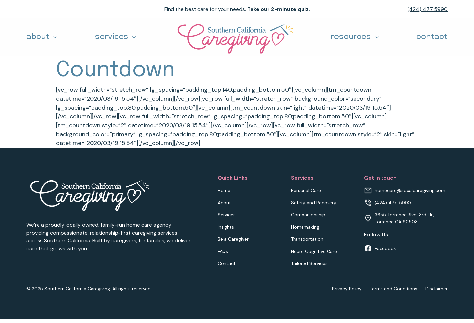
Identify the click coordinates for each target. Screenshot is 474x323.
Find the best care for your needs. (237, 9)
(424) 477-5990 (393, 203)
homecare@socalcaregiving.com (410, 190)
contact (432, 37)
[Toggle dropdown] (55, 37)
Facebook (385, 248)
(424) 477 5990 (428, 9)
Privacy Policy (347, 289)
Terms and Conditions (393, 289)
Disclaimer (436, 289)
